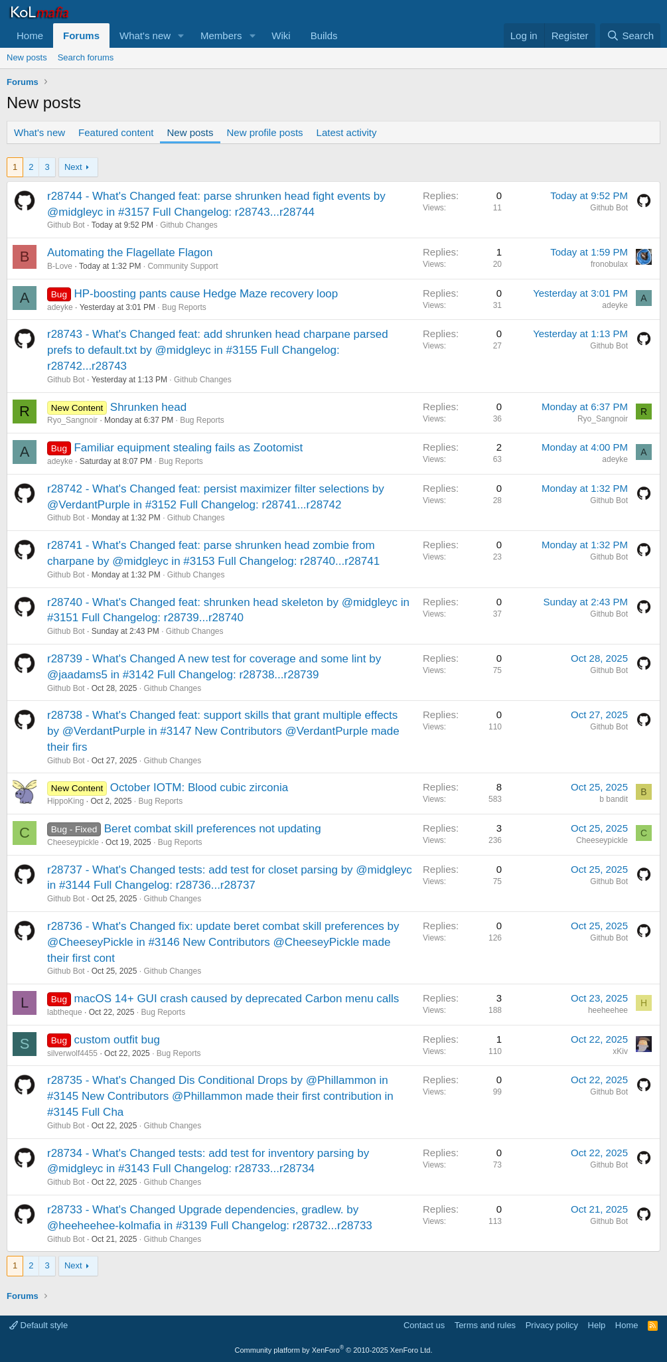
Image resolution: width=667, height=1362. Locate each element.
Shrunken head (148, 407)
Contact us (424, 1325)
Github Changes (189, 225)
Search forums (86, 57)
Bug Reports (184, 307)
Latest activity (347, 132)
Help (597, 1325)
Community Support (182, 266)
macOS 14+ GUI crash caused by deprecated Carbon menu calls (236, 998)
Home (30, 35)
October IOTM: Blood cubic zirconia (199, 787)
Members (221, 35)
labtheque (64, 1012)
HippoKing (65, 801)
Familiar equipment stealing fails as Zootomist (188, 447)
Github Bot (66, 225)
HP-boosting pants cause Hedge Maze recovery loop (206, 293)
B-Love (59, 266)
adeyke (60, 307)
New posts (27, 57)
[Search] (630, 35)
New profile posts (265, 132)
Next (73, 167)
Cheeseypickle (73, 842)
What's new (145, 35)
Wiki (280, 35)
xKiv (620, 1051)
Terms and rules (485, 1325)
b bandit (613, 799)
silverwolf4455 (72, 1053)
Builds (324, 35)
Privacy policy (552, 1325)
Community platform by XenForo (334, 1350)
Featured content (115, 132)
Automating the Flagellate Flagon (130, 252)
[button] (181, 35)
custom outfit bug (116, 1039)
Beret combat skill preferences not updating (212, 828)
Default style (38, 1325)
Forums (81, 35)
